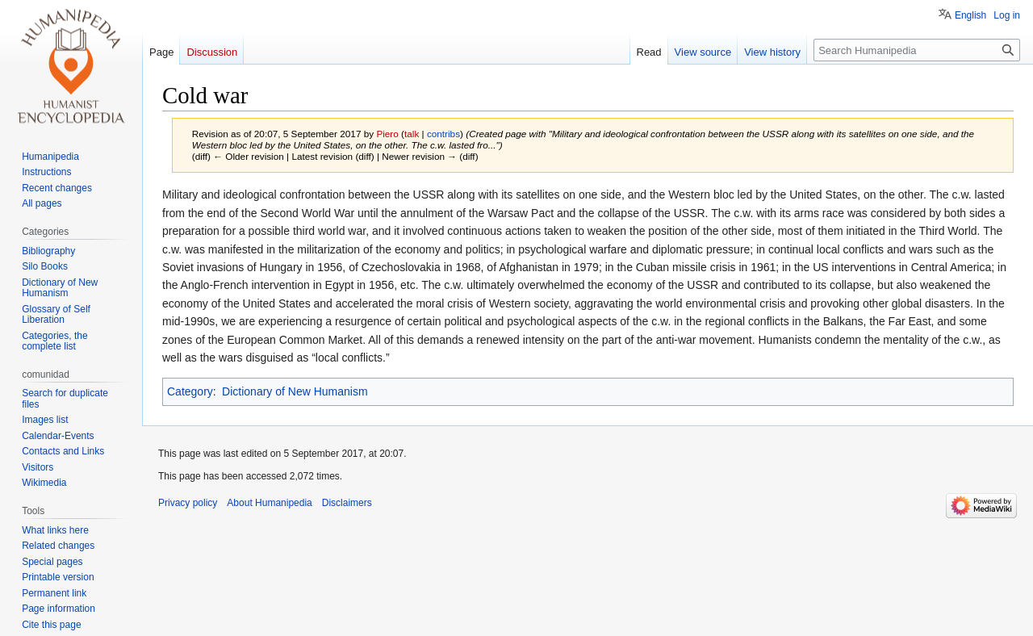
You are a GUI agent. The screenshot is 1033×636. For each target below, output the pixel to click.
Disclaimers (347, 502)
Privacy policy (187, 502)
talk (411, 133)
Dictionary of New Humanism (295, 391)
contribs (443, 133)
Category (190, 391)
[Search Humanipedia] (916, 50)
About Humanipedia (269, 502)
